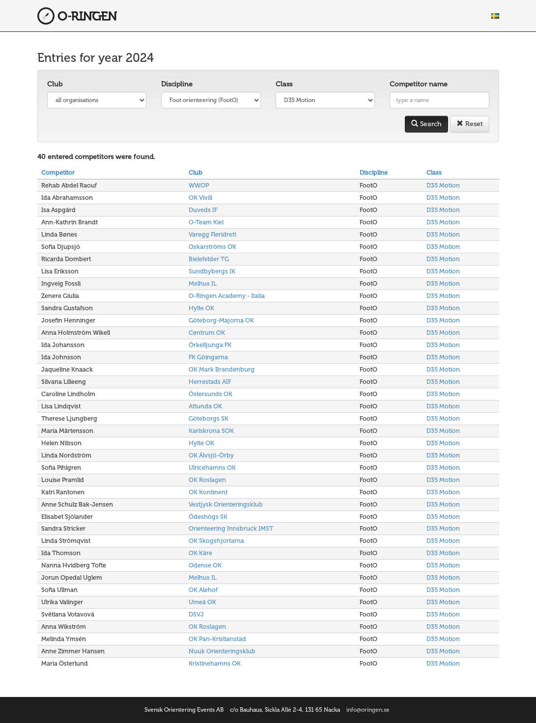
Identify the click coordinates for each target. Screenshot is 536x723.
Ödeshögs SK (208, 516)
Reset (469, 124)
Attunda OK (205, 406)
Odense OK (205, 565)
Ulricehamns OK (212, 467)
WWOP (199, 185)
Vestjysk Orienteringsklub (226, 504)
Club (54, 84)
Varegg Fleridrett (212, 234)
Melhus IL (203, 283)
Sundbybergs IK (212, 271)
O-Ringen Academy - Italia (227, 295)
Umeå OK (202, 602)
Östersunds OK (210, 394)
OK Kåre (200, 553)
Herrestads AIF (210, 381)
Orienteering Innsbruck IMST (231, 528)
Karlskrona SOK (211, 430)
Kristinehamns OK (215, 663)
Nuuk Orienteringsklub (222, 651)
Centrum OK (207, 332)
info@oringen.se (368, 709)
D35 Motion (443, 185)
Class (284, 84)
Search (426, 124)
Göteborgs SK (208, 418)
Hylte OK (201, 308)
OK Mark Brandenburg (221, 369)
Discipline (177, 84)
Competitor (58, 172)
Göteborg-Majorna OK (221, 320)
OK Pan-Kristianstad (217, 639)
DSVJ (196, 614)
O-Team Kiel (206, 222)
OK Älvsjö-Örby (211, 455)
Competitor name (419, 84)
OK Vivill (200, 197)
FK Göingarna (208, 357)
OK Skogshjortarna (216, 540)
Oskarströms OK (212, 246)
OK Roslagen (207, 479)
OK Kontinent (208, 492)
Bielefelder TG (209, 259)
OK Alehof (203, 589)
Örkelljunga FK (210, 344)
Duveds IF (203, 210)
